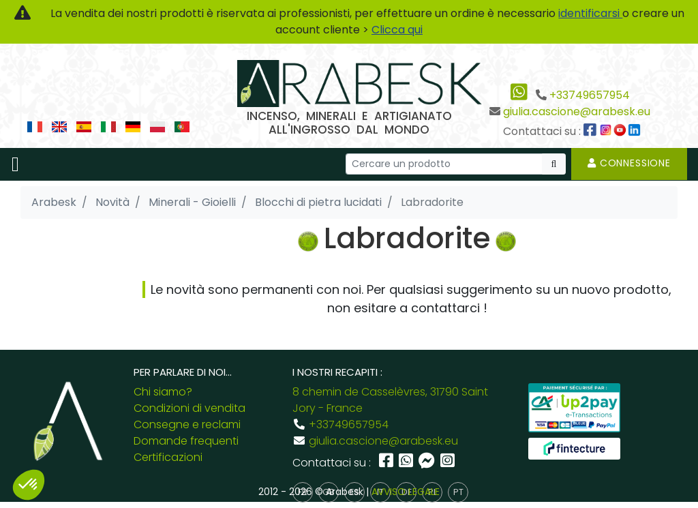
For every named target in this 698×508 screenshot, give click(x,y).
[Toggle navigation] (15, 164)
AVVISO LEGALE (405, 491)
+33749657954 (589, 95)
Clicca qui (397, 30)
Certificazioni (168, 457)
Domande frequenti (186, 441)
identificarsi (590, 13)
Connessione (629, 163)
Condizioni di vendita (189, 408)
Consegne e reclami (187, 424)
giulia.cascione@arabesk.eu (576, 111)
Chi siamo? (163, 392)
